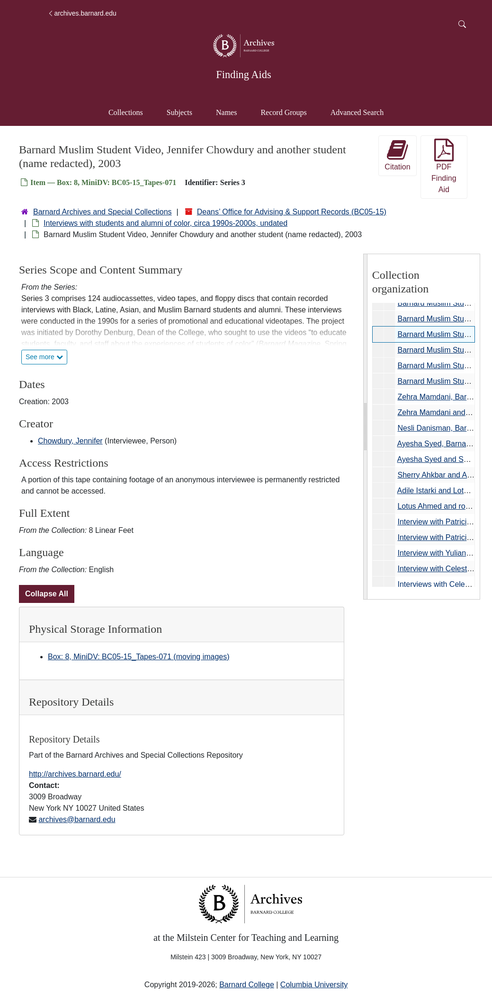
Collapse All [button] (46, 594)
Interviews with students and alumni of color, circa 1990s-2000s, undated (165, 223)
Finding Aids (243, 74)
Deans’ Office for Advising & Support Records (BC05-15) (291, 212)
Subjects (179, 112)
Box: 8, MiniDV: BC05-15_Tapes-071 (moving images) (139, 657)
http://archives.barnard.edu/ (75, 774)
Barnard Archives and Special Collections (102, 212)
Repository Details (71, 702)
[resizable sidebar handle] (365, 426)
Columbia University (314, 985)
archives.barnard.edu (81, 13)
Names (226, 112)
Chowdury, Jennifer (70, 441)
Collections (125, 112)
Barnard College (246, 985)
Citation (397, 155)
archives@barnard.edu (76, 819)
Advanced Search (361, 111)
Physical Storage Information (95, 629)
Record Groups (283, 112)
